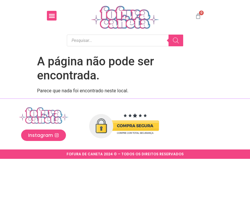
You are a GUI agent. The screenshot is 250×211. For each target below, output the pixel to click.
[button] (52, 16)
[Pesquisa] (176, 40)
